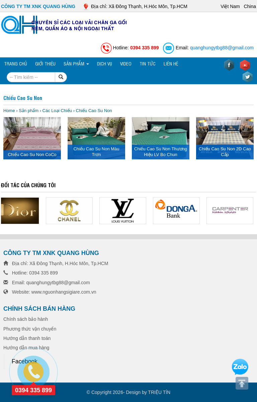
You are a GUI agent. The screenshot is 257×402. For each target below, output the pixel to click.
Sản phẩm (76, 63)
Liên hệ (171, 63)
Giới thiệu (45, 63)
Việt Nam (231, 6)
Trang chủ (15, 63)
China (250, 6)
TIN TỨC (148, 63)
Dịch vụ (104, 63)
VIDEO (126, 63)
